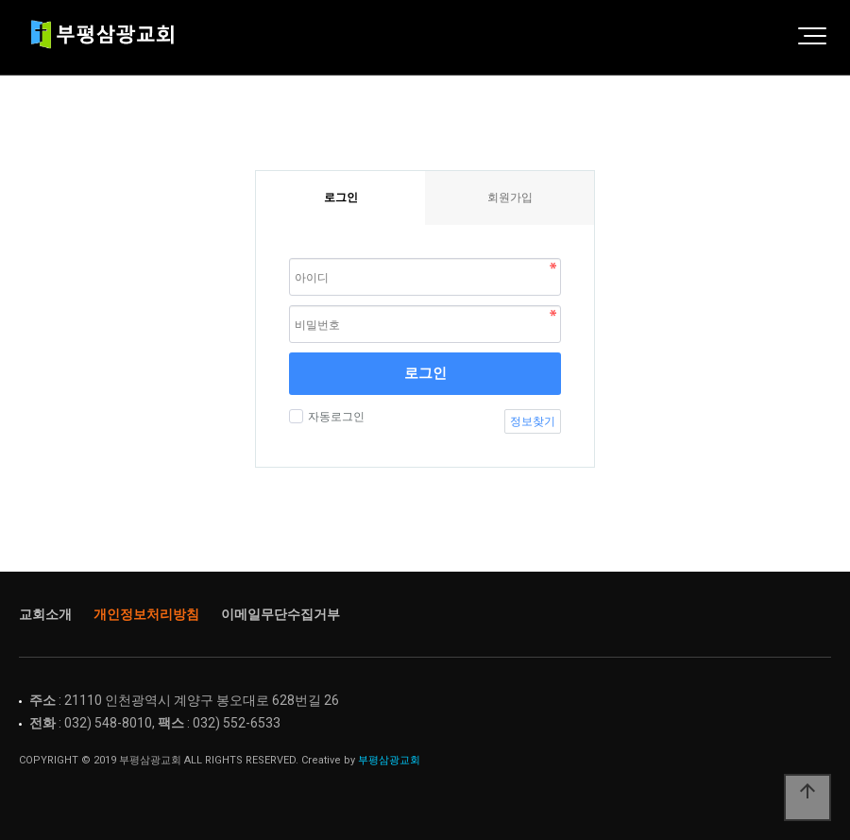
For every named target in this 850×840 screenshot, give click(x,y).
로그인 (425, 373)
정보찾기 (532, 421)
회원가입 (510, 197)
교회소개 (45, 614)
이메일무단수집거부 (280, 614)
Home (108, 38)
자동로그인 (334, 416)
